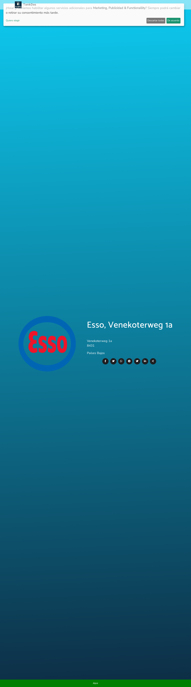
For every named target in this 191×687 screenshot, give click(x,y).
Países (90, 5)
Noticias (70, 5)
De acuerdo (173, 20)
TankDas (29, 4)
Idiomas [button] (168, 5)
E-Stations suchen (148, 5)
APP (81, 5)
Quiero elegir (13, 20)
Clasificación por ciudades (115, 5)
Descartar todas (155, 20)
